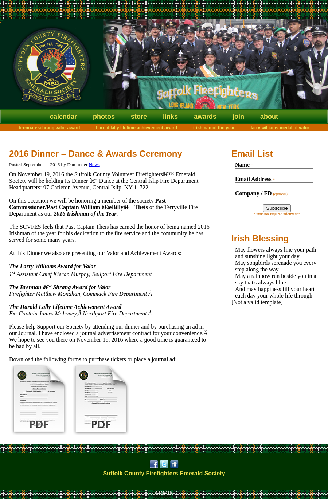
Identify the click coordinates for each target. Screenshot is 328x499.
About (269, 116)
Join (238, 116)
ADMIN (164, 493)
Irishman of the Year (214, 127)
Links (170, 116)
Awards (205, 116)
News (94, 164)
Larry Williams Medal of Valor (280, 127)
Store (139, 116)
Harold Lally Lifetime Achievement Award (136, 127)
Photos (104, 116)
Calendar (63, 116)
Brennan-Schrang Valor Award (49, 127)
